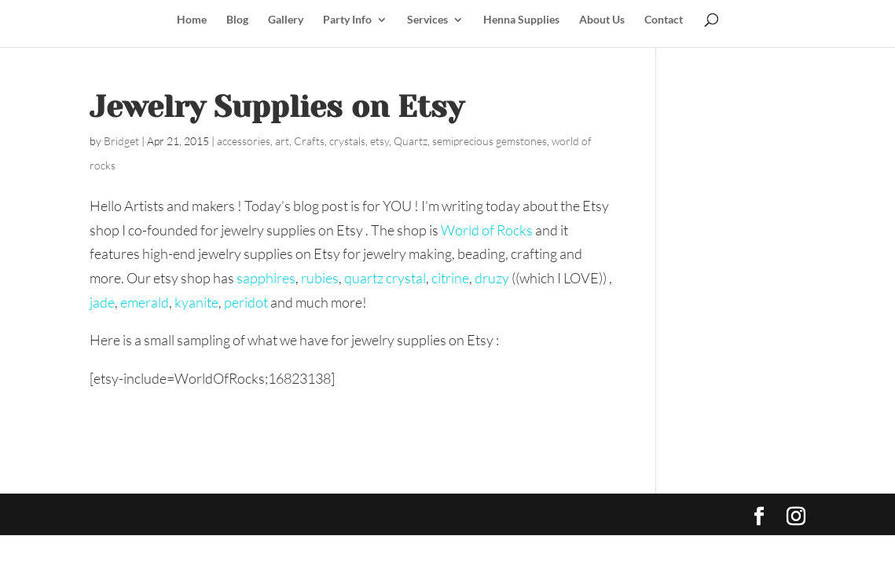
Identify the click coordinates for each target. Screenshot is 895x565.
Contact (663, 20)
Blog (237, 20)
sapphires (266, 277)
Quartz (410, 141)
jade (102, 302)
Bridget (121, 141)
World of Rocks (487, 230)
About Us (602, 20)
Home (192, 20)
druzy (492, 277)
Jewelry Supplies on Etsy (277, 106)
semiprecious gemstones (489, 141)
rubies (319, 277)
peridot (246, 302)
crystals (347, 141)
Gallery (285, 20)
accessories (243, 141)
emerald (144, 302)
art (282, 141)
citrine (450, 277)
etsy (379, 141)
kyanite (196, 302)
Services (427, 20)
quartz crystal (385, 277)
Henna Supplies (521, 20)
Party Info (347, 20)
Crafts (309, 141)
